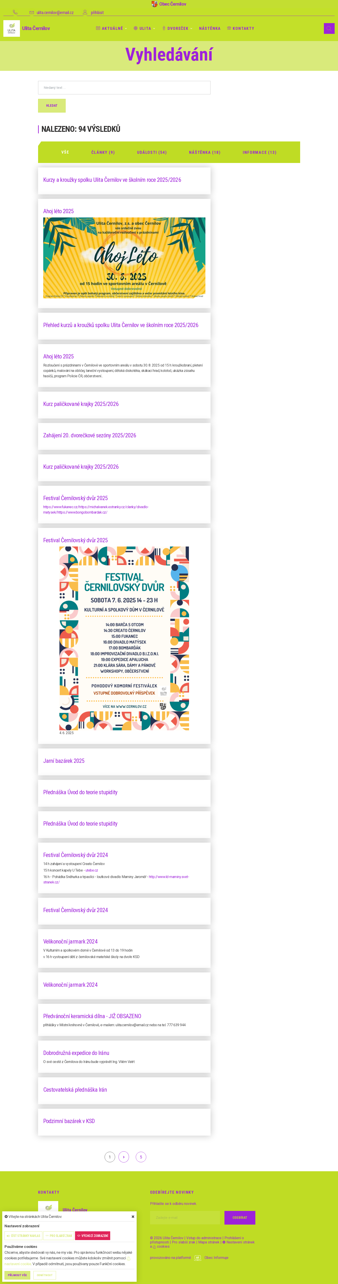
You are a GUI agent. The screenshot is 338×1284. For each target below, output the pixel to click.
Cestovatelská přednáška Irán (75, 1089)
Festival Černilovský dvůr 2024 (75, 854)
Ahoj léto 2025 (58, 211)
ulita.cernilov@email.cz (55, 12)
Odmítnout (45, 1275)
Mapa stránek (209, 1242)
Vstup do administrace (204, 1238)
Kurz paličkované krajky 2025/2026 (81, 403)
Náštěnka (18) (204, 152)
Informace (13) (259, 152)
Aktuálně (109, 28)
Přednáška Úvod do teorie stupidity (80, 792)
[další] (123, 1156)
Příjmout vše (17, 1275)
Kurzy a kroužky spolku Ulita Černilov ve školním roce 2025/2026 (112, 179)
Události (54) (152, 152)
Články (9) (103, 152)
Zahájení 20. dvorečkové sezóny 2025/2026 (90, 435)
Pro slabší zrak (183, 1242)
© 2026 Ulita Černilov (166, 1238)
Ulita (142, 28)
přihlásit (97, 12)
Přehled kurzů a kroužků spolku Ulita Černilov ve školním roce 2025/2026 (121, 324)
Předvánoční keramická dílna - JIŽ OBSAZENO (92, 1016)
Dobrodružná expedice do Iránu (76, 1052)
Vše (65, 152)
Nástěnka (210, 28)
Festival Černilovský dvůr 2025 (75, 497)
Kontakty (240, 28)
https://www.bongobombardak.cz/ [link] (82, 512)
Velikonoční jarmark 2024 (70, 941)
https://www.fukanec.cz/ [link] (61, 506)
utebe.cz (92, 870)
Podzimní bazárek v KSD (69, 1120)
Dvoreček (175, 28)
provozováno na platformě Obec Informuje (189, 1257)
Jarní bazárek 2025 (64, 760)
